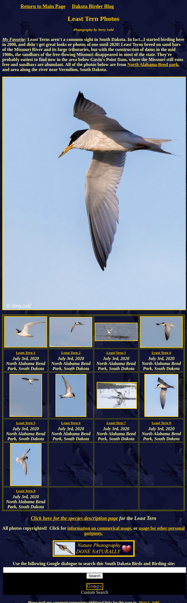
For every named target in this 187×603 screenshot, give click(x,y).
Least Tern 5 (25, 423)
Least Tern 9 (25, 491)
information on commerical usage (99, 528)
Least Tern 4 (161, 353)
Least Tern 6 (71, 423)
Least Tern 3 (116, 353)
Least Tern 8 (161, 423)
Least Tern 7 (116, 423)
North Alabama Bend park (152, 64)
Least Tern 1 (25, 353)
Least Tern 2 (71, 353)
